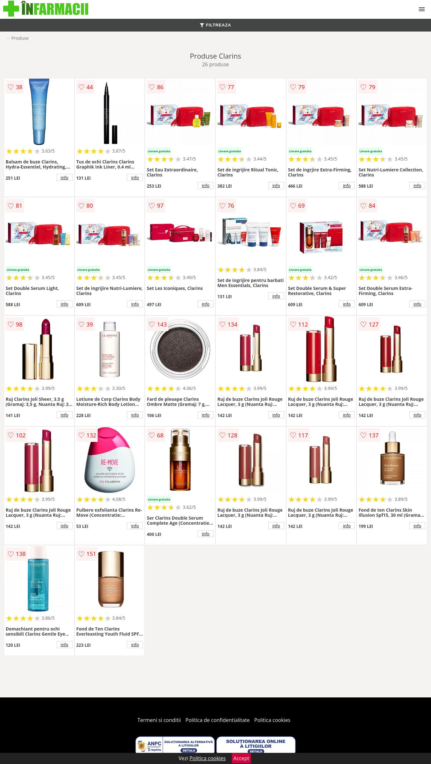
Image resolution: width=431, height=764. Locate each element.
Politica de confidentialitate (218, 720)
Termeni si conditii (159, 720)
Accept (241, 758)
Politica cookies (272, 720)
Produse (20, 38)
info (64, 177)
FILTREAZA (215, 25)
